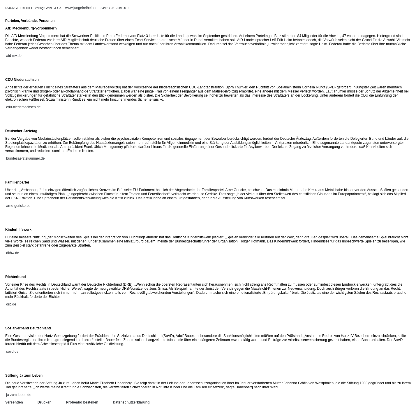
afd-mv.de (13, 56)
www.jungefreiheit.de (81, 8)
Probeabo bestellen (82, 402)
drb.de (11, 304)
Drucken (45, 402)
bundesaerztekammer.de (25, 158)
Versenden (14, 402)
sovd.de (12, 352)
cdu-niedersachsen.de (23, 107)
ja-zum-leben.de (18, 395)
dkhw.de (12, 253)
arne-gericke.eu (18, 206)
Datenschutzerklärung (131, 402)
